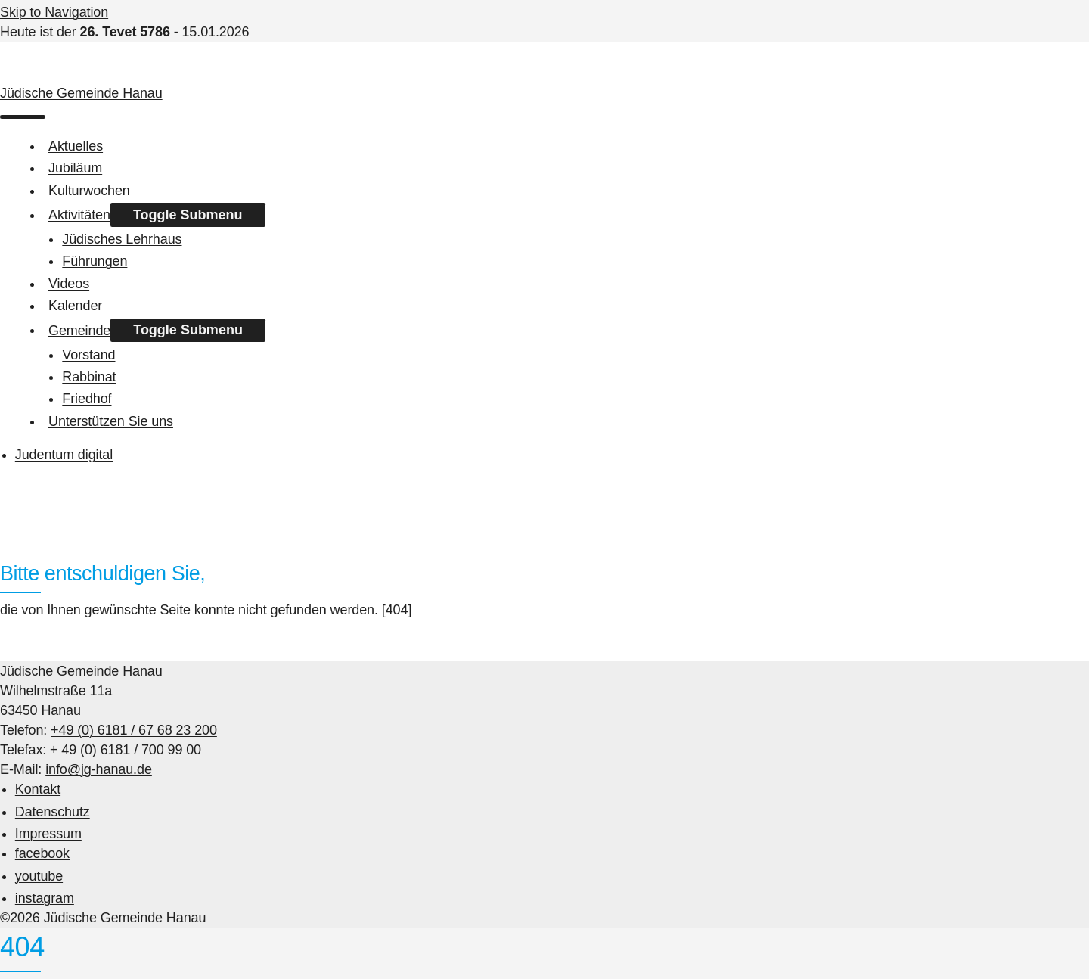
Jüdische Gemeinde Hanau (81, 93)
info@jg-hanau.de (98, 769)
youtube (39, 876)
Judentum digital (64, 454)
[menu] (22, 117)
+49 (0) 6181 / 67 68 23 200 (134, 730)
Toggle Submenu (188, 214)
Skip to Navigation (54, 12)
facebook (42, 853)
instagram (44, 898)
